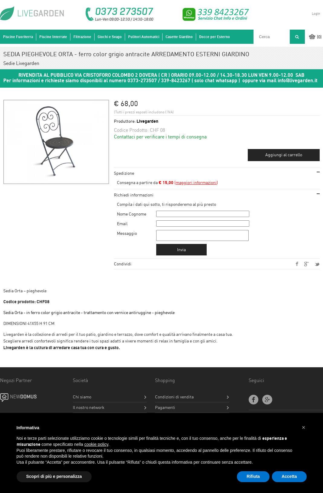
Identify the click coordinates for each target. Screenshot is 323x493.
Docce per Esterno (214, 36)
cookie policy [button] (96, 444)
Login (316, 13)
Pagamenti (165, 409)
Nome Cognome (131, 213)
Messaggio (127, 233)
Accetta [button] (289, 476)
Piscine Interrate (53, 36)
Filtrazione (82, 36)
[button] (303, 427)
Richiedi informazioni (133, 194)
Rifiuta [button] (253, 476)
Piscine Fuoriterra (18, 36)
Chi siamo (82, 399)
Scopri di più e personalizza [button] (54, 476)
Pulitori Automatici (143, 36)
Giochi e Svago (110, 36)
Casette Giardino (179, 36)
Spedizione (124, 173)
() (188, 182)
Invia (181, 251)
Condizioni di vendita (174, 399)
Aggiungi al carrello (283, 154)
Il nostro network (89, 409)
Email (122, 223)
